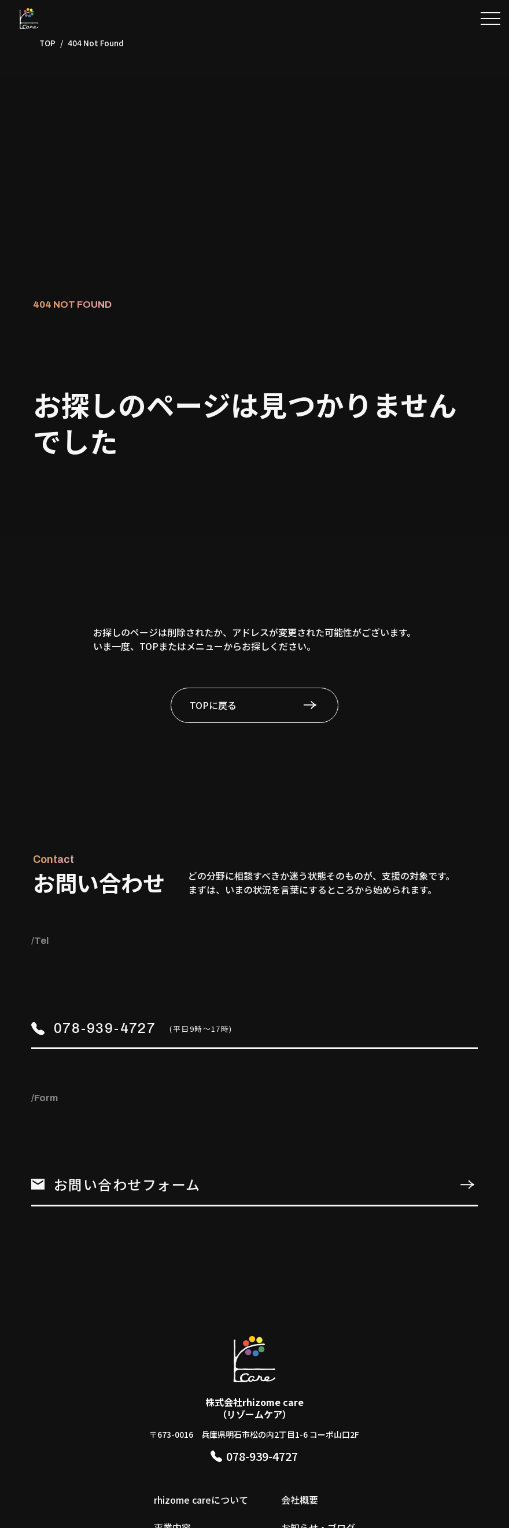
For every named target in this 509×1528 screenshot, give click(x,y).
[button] (490, 18)
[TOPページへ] (29, 18)
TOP (47, 43)
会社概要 (299, 1500)
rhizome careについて (201, 1500)
